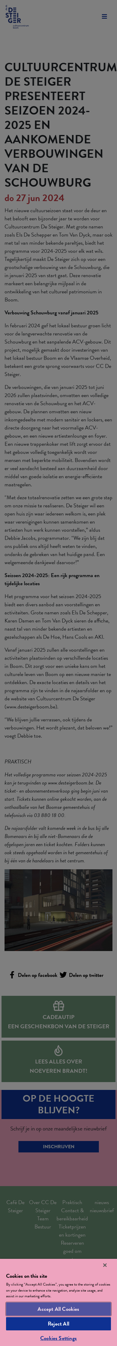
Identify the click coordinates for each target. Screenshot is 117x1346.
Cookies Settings (58, 1338)
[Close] (105, 1265)
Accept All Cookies (58, 1309)
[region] (58, 1302)
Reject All (58, 1324)
